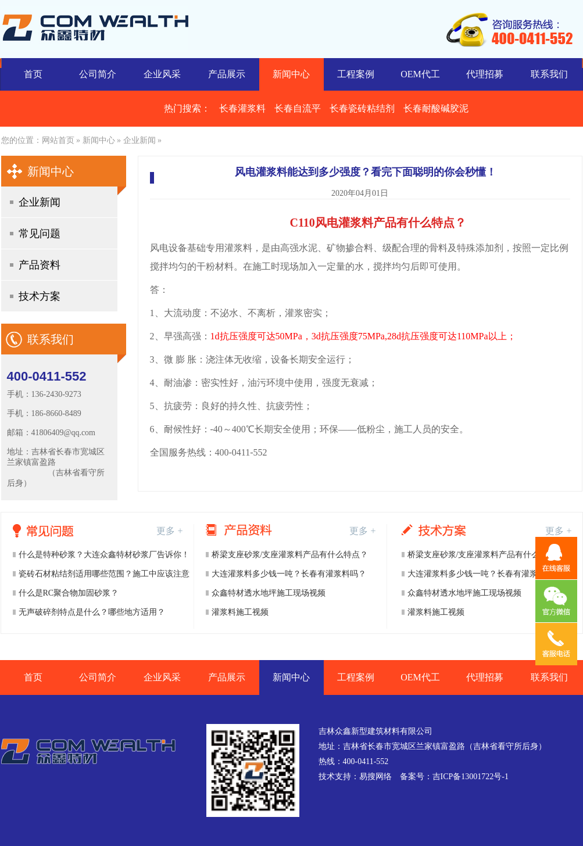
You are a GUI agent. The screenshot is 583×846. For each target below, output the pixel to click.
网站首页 (58, 140)
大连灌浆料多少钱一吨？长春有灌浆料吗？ (289, 573)
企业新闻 (139, 140)
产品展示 (226, 74)
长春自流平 (297, 108)
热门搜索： (187, 108)
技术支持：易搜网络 (355, 776)
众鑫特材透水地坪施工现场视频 (269, 593)
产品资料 (39, 265)
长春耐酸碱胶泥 (435, 108)
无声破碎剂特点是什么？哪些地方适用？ (92, 612)
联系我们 (549, 74)
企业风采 (162, 74)
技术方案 (39, 296)
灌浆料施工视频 (240, 612)
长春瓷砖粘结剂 (362, 108)
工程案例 (355, 74)
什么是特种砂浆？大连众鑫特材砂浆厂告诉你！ (104, 554)
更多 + (169, 531)
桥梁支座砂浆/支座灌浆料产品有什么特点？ (290, 554)
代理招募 (484, 74)
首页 (33, 74)
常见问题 (39, 233)
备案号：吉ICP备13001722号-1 (454, 776)
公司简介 (97, 74)
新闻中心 (291, 74)
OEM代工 (420, 74)
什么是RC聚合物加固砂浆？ (69, 593)
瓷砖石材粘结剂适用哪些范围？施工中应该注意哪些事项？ (104, 576)
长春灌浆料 (242, 108)
